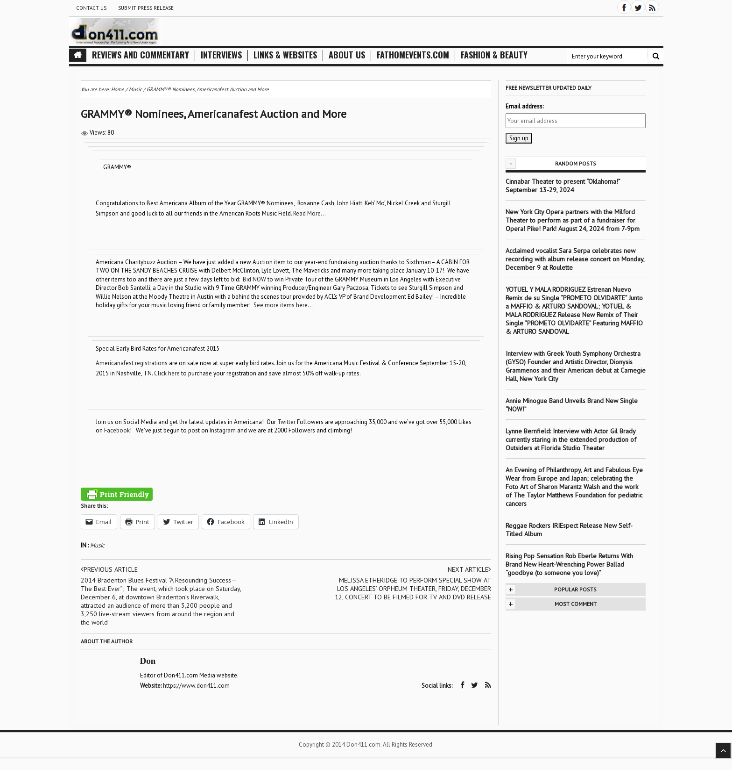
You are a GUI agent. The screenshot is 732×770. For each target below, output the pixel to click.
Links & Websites (285, 55)
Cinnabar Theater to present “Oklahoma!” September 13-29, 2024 (563, 185)
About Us (347, 55)
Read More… (309, 213)
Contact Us (91, 8)
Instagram (223, 430)
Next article (469, 569)
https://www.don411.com (196, 686)
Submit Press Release (146, 8)
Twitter (286, 422)
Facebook (117, 430)
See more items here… (283, 305)
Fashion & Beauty (494, 55)
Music (97, 545)
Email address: (524, 106)
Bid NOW (254, 279)
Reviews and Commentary (140, 55)
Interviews (221, 55)
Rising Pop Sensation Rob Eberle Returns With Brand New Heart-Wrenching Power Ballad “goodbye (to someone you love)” (569, 564)
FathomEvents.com (413, 55)
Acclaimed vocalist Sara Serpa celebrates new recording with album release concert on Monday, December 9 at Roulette (575, 259)
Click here (167, 373)
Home (117, 89)
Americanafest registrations (132, 363)
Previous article (109, 569)
